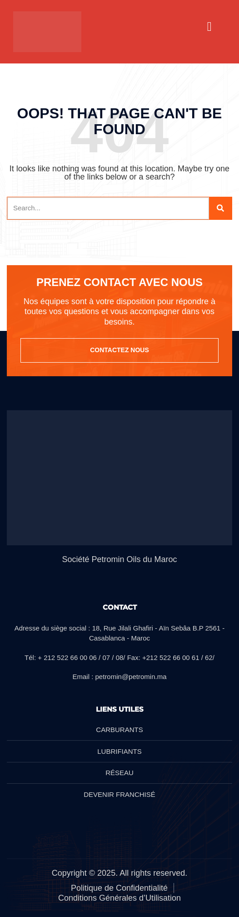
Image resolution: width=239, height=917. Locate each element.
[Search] (220, 208)
